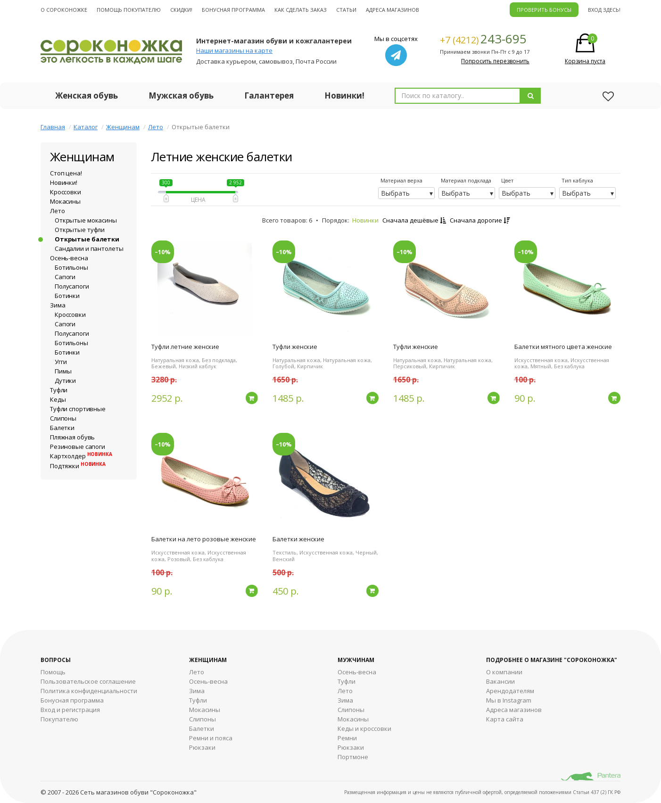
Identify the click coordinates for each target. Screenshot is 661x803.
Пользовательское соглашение (88, 681)
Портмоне (353, 757)
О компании (504, 672)
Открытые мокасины (86, 220)
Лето (155, 127)
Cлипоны (351, 709)
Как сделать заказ (300, 9)
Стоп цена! (66, 173)
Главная (53, 127)
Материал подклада (466, 180)
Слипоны (63, 418)
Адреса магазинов (392, 9)
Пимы (63, 371)
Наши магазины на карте (234, 50)
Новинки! (344, 95)
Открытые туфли (80, 229)
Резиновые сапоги (77, 446)
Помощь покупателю (129, 9)
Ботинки (67, 295)
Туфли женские (295, 346)
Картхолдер (81, 456)
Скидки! (181, 9)
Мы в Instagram (508, 700)
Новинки (365, 220)
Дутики (65, 380)
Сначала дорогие (480, 220)
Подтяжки (78, 466)
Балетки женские (298, 539)
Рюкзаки (202, 747)
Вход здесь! (604, 9)
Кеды (58, 399)
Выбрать (395, 193)
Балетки (62, 427)
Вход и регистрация (70, 709)
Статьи (346, 9)
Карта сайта (504, 719)
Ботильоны (71, 267)
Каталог (86, 127)
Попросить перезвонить (495, 61)
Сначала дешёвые (414, 220)
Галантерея (269, 95)
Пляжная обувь (72, 437)
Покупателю (59, 719)
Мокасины (65, 201)
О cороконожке (64, 9)
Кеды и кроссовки (364, 728)
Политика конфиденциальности (89, 691)
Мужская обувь (181, 95)
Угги (60, 361)
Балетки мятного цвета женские (563, 346)
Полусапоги (72, 286)
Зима (57, 305)
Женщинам (123, 127)
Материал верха (401, 180)
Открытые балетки (87, 239)
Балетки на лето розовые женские (203, 539)
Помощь (53, 672)
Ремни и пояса (210, 738)
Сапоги (65, 277)
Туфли (58, 390)
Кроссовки (65, 192)
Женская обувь (86, 95)
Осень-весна (69, 258)
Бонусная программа (233, 9)
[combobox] (458, 96)
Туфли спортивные (78, 409)
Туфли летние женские (185, 346)
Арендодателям (510, 691)
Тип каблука (577, 180)
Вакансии (500, 681)
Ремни (347, 738)
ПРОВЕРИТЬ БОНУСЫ (544, 9)
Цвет (507, 180)
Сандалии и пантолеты (89, 248)
